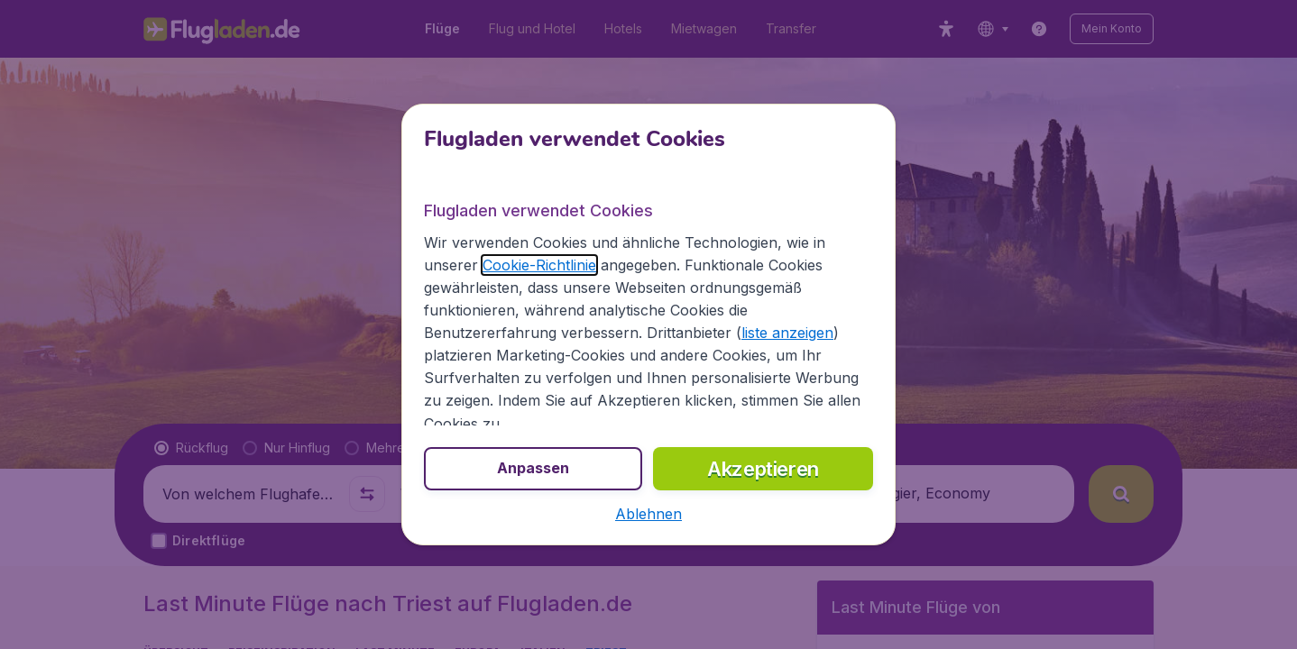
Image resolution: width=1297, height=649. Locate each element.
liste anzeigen (787, 333)
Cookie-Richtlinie (539, 265)
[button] (648, 514)
